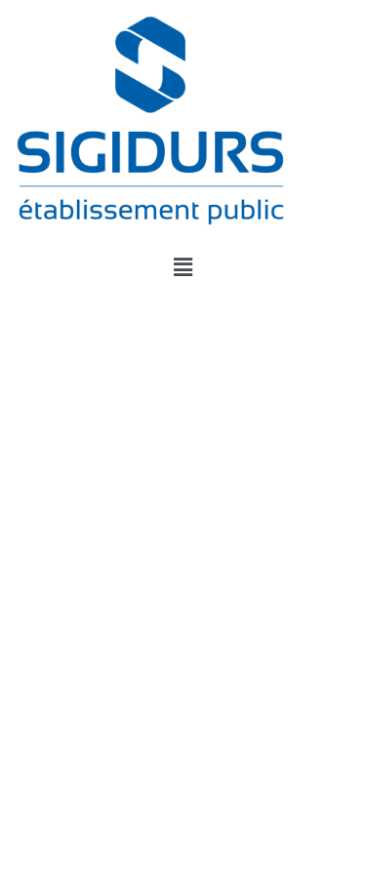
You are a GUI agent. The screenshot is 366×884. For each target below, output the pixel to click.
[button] (182, 266)
